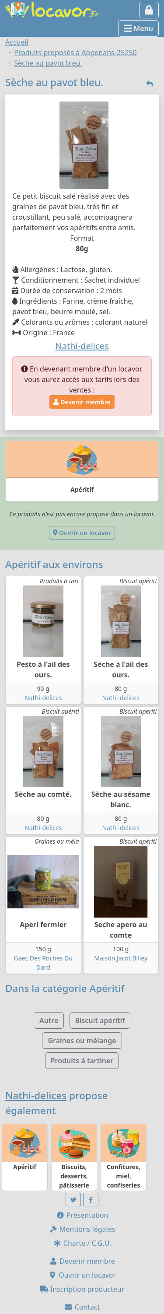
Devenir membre (81, 402)
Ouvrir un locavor (82, 533)
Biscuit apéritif (100, 1020)
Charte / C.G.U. (82, 1243)
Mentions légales (82, 1229)
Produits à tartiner (82, 1060)
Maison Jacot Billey (120, 958)
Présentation (82, 1215)
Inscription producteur (82, 1289)
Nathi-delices (43, 698)
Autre (48, 1020)
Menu (138, 28)
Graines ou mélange (82, 1040)
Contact (82, 1307)
